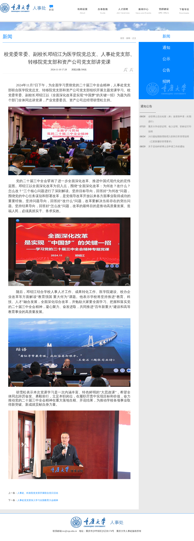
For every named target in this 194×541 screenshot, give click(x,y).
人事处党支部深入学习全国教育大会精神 (37, 500)
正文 (134, 38)
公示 (166, 59)
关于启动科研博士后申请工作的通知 (166, 146)
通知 (166, 47)
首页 (122, 38)
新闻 (128, 38)
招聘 (166, 81)
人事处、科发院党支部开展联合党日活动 (37, 493)
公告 (166, 70)
